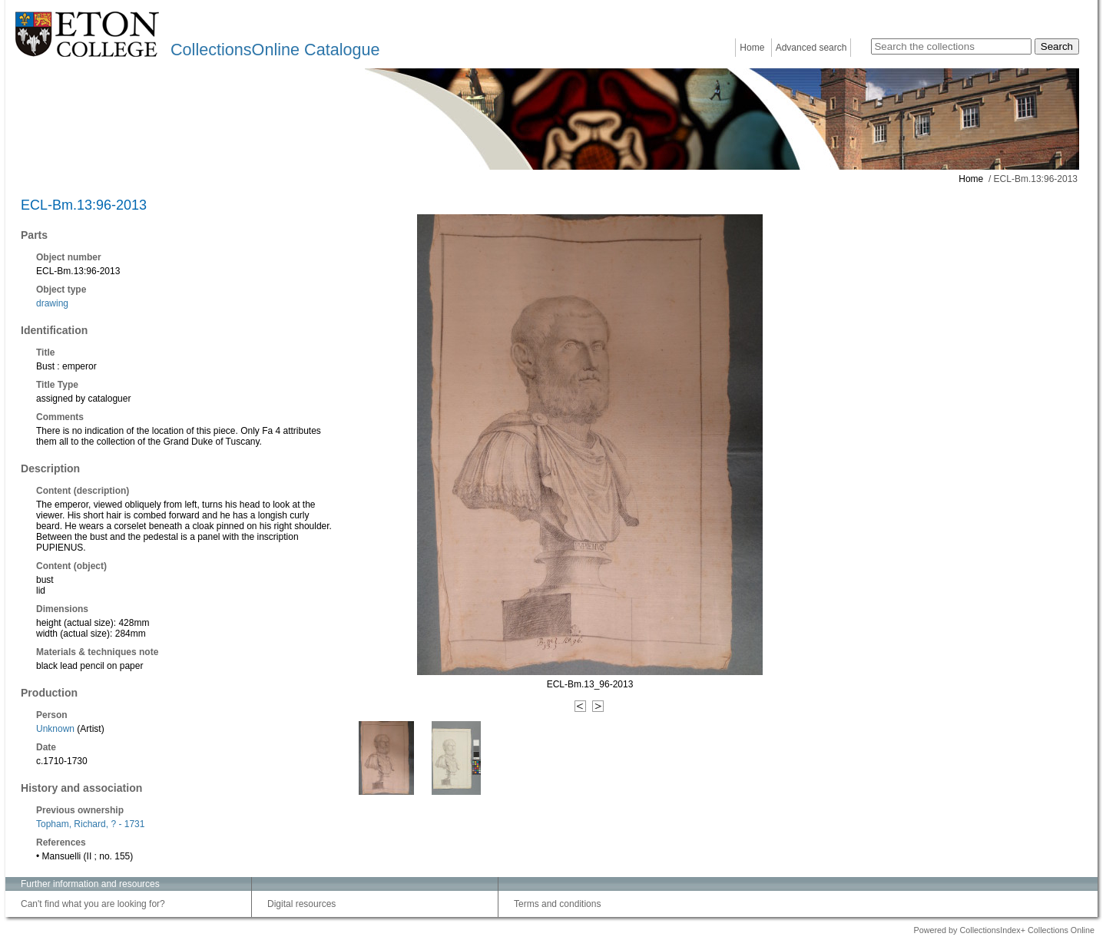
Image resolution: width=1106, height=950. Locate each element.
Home (752, 47)
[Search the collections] (951, 46)
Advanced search (811, 47)
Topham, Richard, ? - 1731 (90, 824)
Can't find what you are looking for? (93, 904)
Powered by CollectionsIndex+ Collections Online (1003, 930)
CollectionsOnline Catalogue (275, 49)
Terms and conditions (557, 904)
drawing (52, 303)
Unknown (55, 728)
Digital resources (301, 904)
